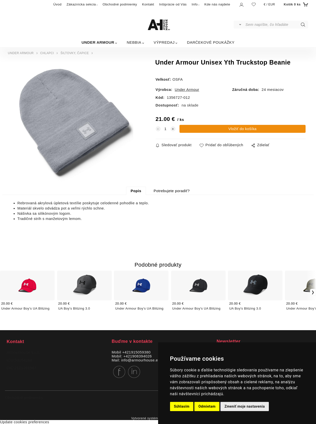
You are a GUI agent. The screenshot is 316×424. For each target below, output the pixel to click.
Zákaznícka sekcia (81, 4)
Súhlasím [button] (182, 406)
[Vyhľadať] (239, 25)
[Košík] (295, 4)
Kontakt (148, 4)
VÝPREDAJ (164, 42)
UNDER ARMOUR (97, 42)
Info (195, 4)
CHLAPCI (47, 53)
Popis (136, 191)
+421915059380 (136, 352)
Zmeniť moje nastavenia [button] (244, 406)
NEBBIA (134, 42)
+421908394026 (137, 356)
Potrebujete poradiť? (172, 191)
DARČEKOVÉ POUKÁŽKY (210, 42)
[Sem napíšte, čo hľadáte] (276, 25)
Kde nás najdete (217, 4)
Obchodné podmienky (120, 4)
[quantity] (166, 129)
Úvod (57, 4)
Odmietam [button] (206, 406)
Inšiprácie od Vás (173, 4)
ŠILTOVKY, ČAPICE (75, 53)
